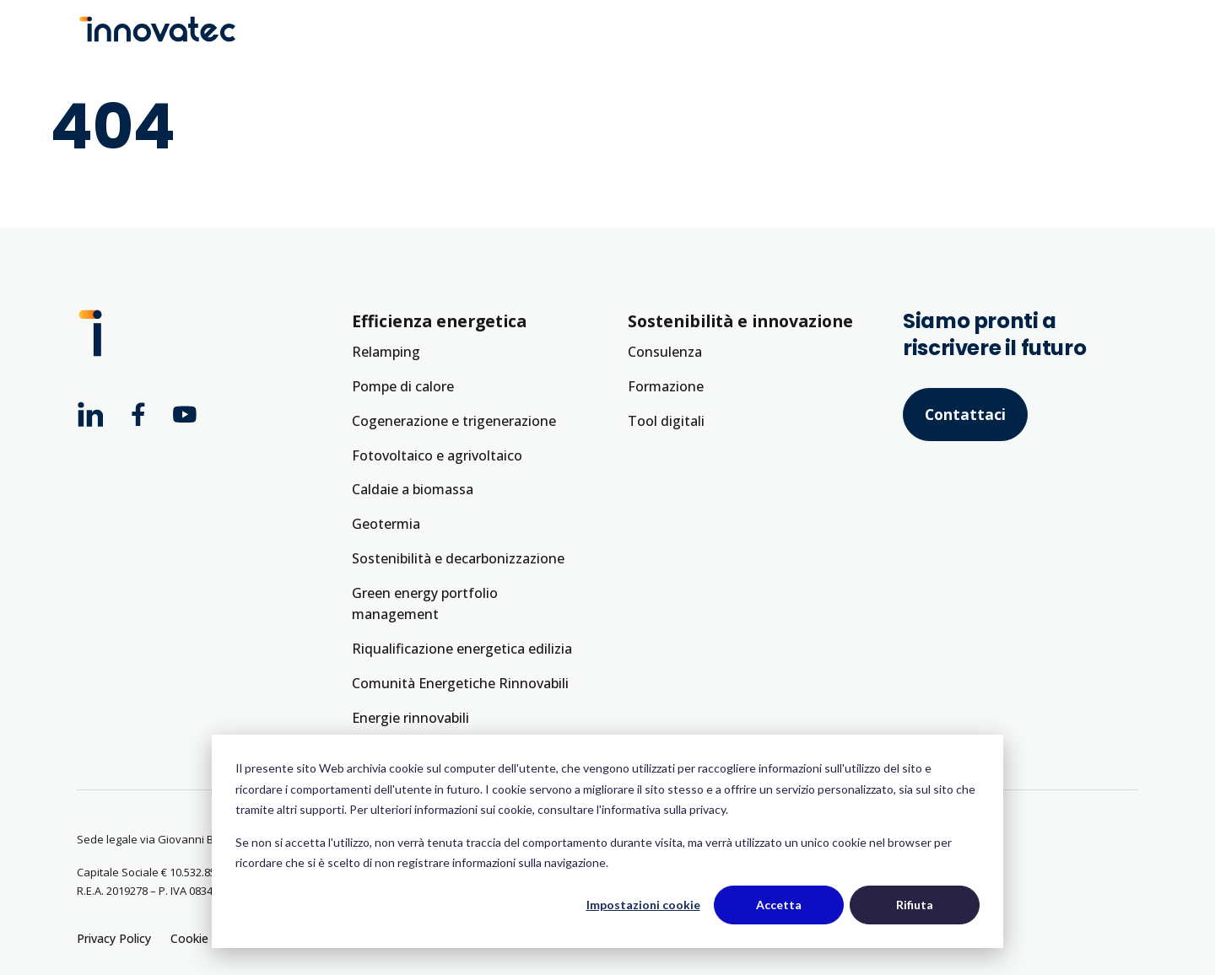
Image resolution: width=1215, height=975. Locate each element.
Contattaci (965, 414)
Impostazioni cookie (643, 904)
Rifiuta (914, 904)
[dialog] (607, 841)
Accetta (779, 904)
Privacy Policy (114, 938)
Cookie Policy (207, 938)
